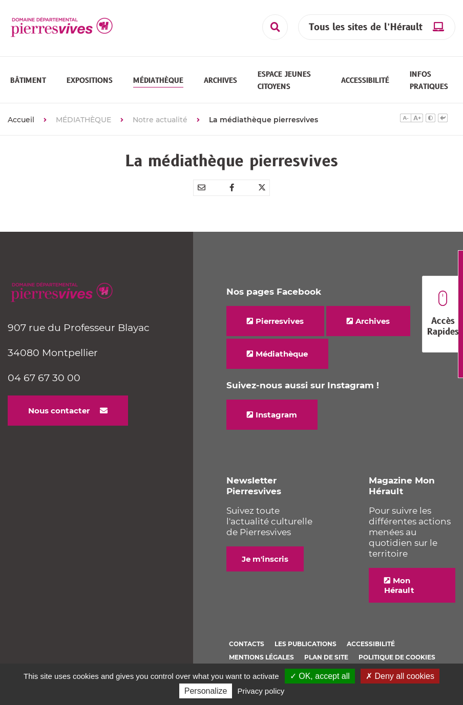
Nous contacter (59, 416)
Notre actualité (160, 125)
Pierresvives (280, 327)
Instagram (276, 420)
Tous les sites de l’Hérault (366, 27)
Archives (372, 327)
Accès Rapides (443, 314)
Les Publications (305, 649)
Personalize (205, 691)
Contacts (246, 649)
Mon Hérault (399, 591)
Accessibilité (371, 649)
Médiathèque (282, 359)
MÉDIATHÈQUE (83, 125)
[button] (28, 83)
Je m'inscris (265, 564)
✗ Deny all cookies (400, 676)
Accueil (21, 125)
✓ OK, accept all (320, 676)
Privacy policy (261, 691)
